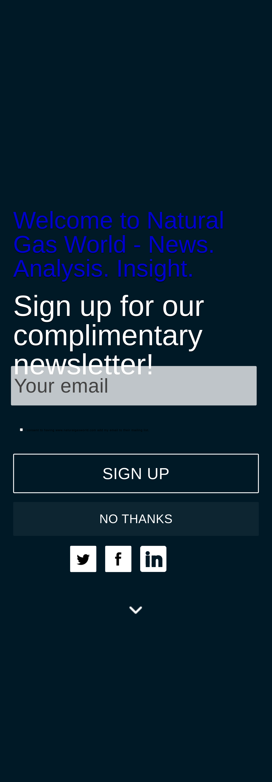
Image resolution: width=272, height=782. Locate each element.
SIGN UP (233, 450)
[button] (188, 335)
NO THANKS (233, 462)
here (182, 400)
